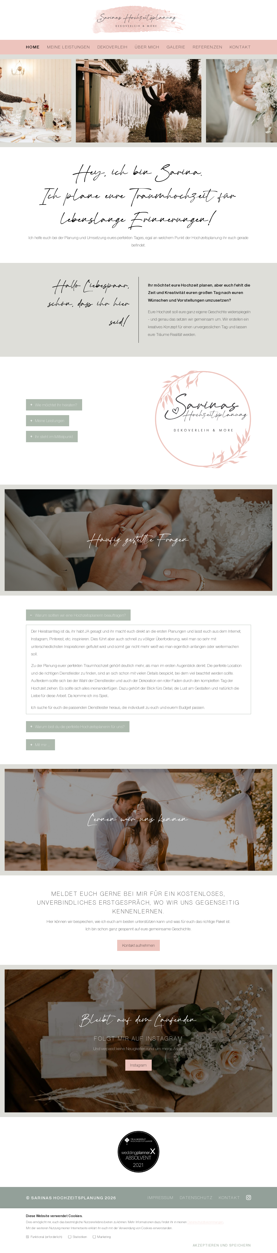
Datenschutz (196, 1197)
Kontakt (240, 46)
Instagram (138, 1065)
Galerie (176, 46)
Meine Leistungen (68, 46)
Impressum (161, 1197)
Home (33, 46)
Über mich (147, 46)
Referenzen (207, 46)
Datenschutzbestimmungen (205, 1222)
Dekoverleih (112, 46)
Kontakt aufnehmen (138, 945)
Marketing (102, 1237)
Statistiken (77, 1237)
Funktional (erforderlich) (44, 1237)
